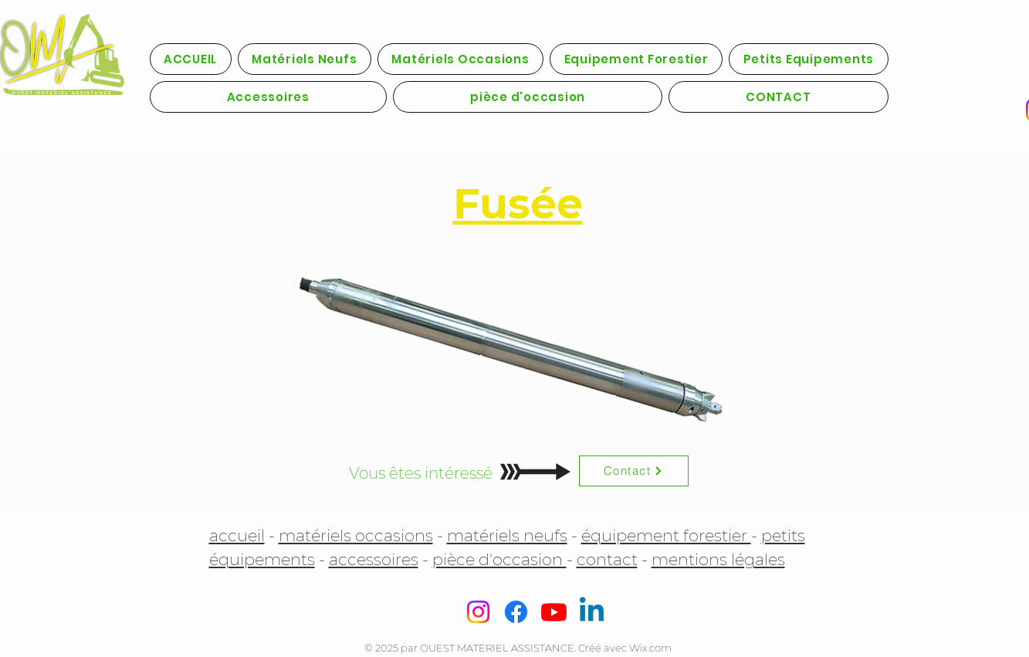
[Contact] (634, 470)
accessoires (373, 559)
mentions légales (718, 559)
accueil (237, 535)
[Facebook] (516, 612)
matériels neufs (507, 535)
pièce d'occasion (499, 559)
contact (607, 559)
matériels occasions (356, 535)
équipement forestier (666, 535)
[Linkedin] (592, 612)
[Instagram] (478, 612)
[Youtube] (554, 612)
